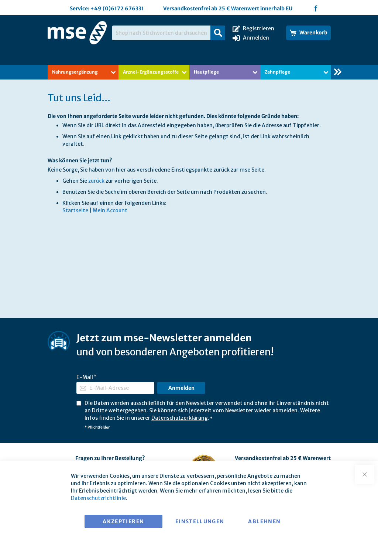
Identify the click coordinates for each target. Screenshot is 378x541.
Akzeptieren (123, 521)
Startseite (75, 210)
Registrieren (258, 28)
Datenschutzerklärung (179, 418)
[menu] (189, 72)
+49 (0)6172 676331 (117, 8)
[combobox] (169, 33)
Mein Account (110, 210)
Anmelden (256, 37)
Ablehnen (264, 521)
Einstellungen (199, 521)
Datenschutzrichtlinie (98, 498)
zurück (96, 180)
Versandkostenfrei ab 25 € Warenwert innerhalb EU (227, 8)
